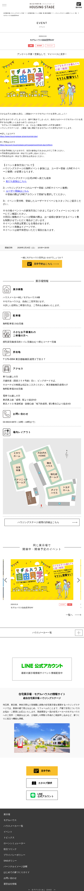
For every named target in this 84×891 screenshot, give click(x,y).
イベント (8, 831)
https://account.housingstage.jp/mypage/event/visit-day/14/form (26, 145)
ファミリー (50, 45)
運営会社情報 (10, 884)
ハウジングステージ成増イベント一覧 (66, 13)
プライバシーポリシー (14, 855)
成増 (31, 45)
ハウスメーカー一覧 (13, 826)
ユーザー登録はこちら (17, 191)
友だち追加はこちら (16, 181)
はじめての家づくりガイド (17, 872)
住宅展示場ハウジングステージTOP (13, 13)
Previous (5, 579)
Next (78, 579)
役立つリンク (10, 849)
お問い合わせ (10, 878)
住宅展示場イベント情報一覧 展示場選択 (39, 13)
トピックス (9, 837)
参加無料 (39, 45)
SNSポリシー (10, 860)
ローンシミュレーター (14, 843)
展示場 (7, 814)
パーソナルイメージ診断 (15, 866)
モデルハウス (10, 820)
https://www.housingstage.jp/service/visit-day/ (19, 136)
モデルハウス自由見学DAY (11, 15)
